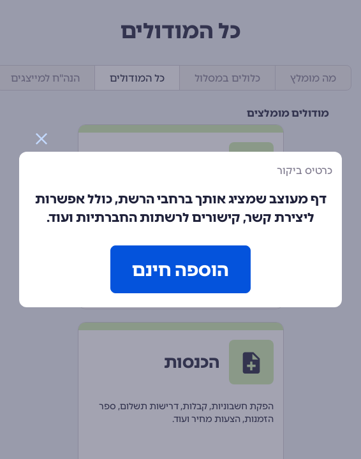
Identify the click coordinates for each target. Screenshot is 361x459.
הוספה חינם (180, 269)
